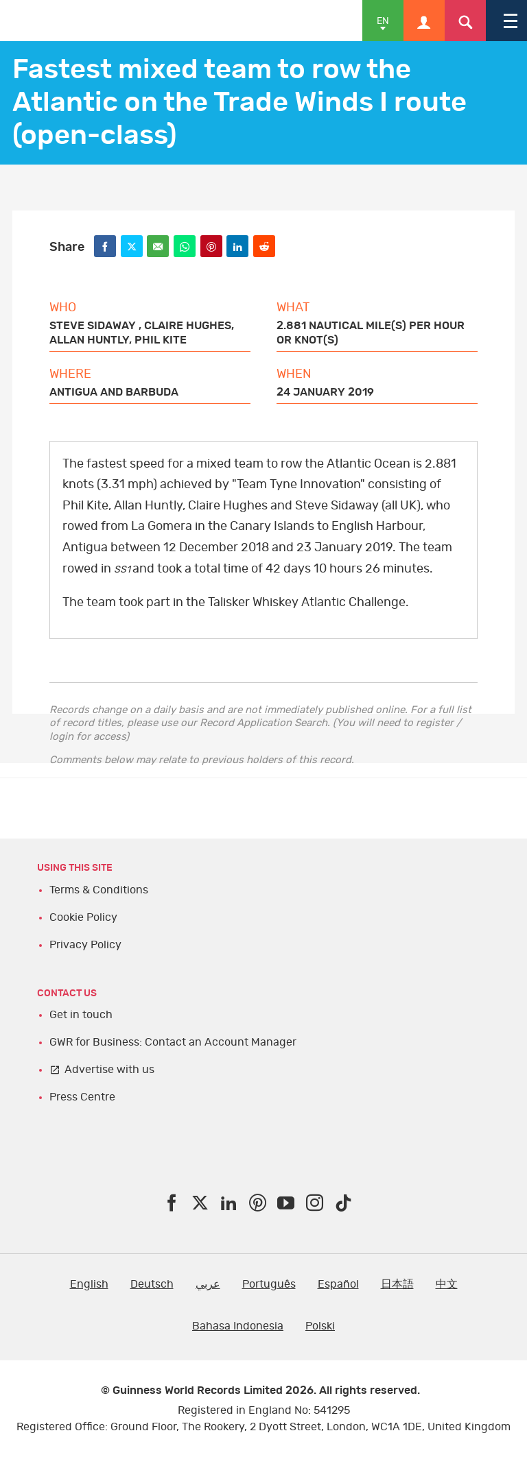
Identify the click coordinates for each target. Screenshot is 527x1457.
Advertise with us (109, 1069)
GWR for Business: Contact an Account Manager (172, 1042)
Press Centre (82, 1097)
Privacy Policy (85, 944)
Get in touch (81, 1014)
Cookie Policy (83, 917)
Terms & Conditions (98, 889)
